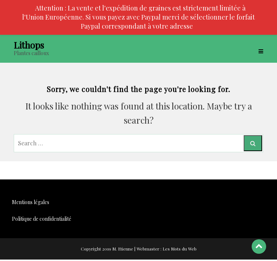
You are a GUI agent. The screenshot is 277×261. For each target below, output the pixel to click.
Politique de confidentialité (41, 218)
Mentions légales (30, 202)
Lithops (29, 45)
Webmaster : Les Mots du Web (167, 249)
